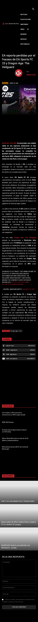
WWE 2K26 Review (8, 422)
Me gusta (31, 345)
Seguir (32, 350)
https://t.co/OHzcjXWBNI (20, 282)
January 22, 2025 (28, 289)
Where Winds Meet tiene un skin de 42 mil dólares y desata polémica (15, 439)
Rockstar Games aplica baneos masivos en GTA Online (14, 431)
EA (20, 331)
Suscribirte (31, 358)
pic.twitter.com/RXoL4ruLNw (12, 284)
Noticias (5, 83)
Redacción (31, 74)
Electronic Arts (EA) (9, 143)
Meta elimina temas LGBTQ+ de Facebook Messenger (15, 448)
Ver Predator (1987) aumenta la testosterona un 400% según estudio (13, 414)
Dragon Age (14, 331)
